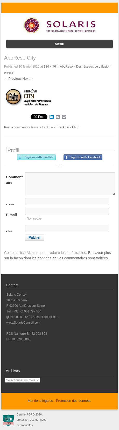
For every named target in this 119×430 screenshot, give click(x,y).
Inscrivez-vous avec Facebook (83, 157)
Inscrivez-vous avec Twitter (36, 157)
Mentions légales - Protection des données (60, 401)
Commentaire (14, 180)
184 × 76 (50, 66)
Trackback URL (67, 127)
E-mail (11, 215)
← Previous (13, 79)
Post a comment (15, 127)
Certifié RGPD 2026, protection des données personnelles (31, 420)
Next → (28, 79)
